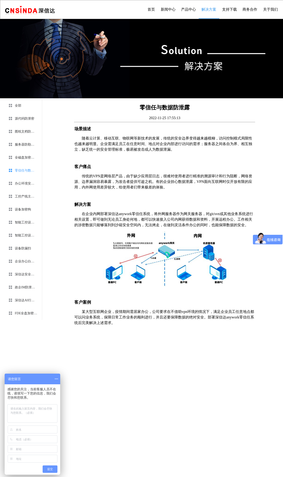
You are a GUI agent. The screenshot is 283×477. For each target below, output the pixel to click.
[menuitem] (22, 105)
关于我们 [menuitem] (270, 9)
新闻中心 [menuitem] (168, 9)
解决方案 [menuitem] (208, 9)
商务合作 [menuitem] (249, 9)
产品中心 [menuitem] (188, 9)
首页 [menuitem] (151, 9)
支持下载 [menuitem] (229, 9)
